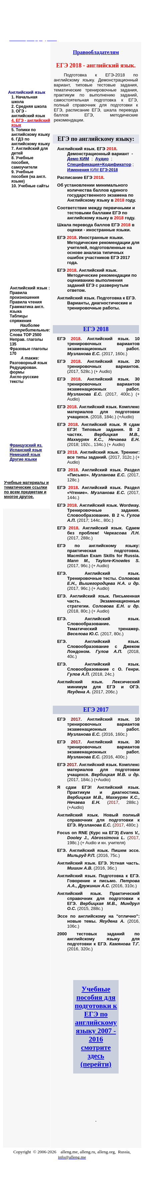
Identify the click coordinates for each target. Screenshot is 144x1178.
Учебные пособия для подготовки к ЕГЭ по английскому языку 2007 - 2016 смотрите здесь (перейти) (96, 1026)
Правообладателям (96, 52)
